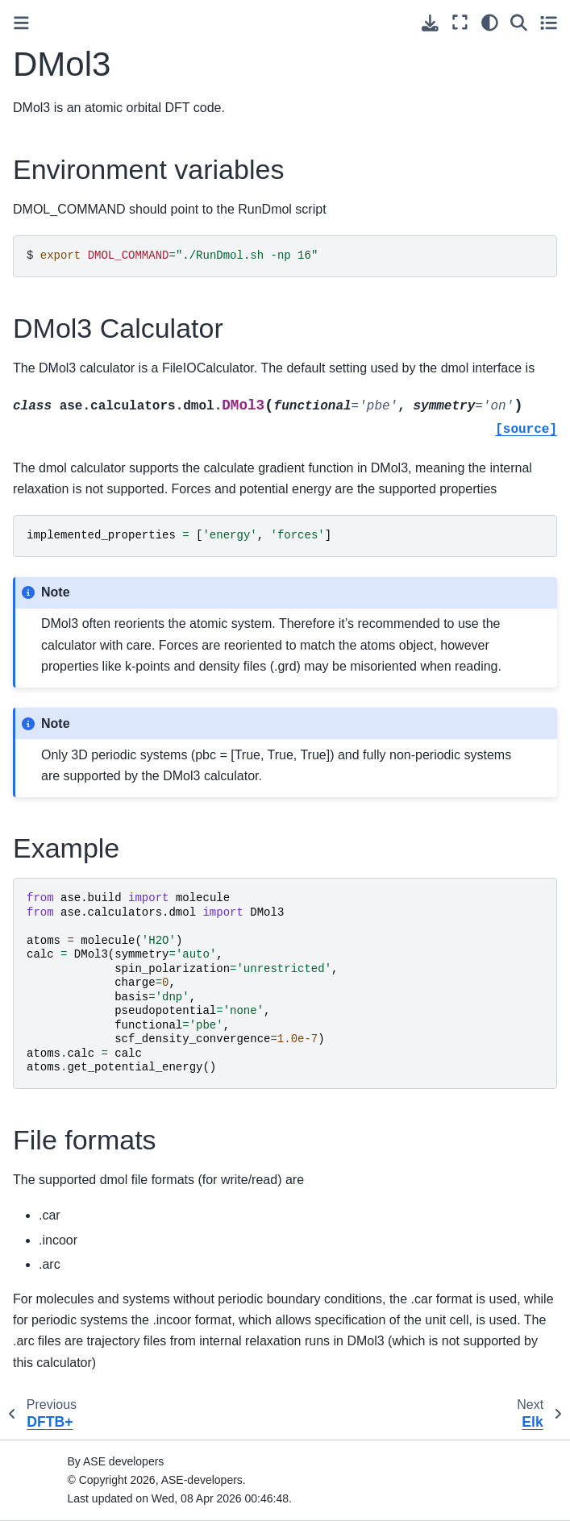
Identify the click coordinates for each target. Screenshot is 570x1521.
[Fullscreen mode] (460, 22)
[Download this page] (430, 23)
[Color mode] (490, 22)
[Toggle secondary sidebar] (549, 22)
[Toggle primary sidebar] (21, 23)
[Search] (519, 22)
